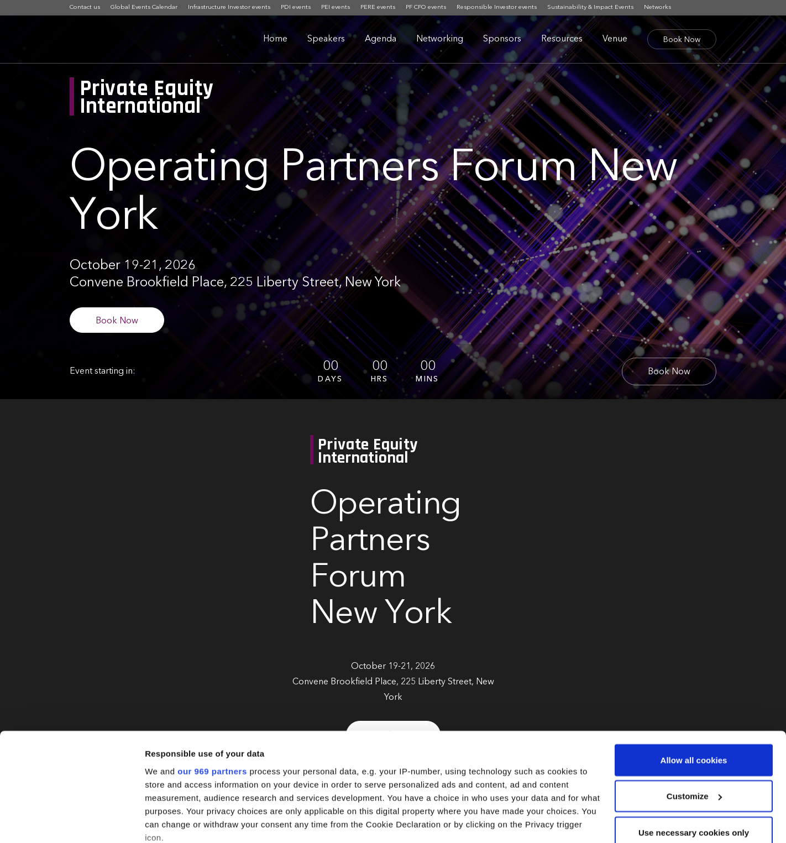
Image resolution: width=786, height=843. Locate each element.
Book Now (681, 40)
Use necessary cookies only (693, 760)
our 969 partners (212, 699)
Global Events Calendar (144, 7)
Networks (657, 7)
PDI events (296, 7)
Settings (161, 821)
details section (531, 792)
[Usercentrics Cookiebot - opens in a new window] (71, 821)
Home (275, 39)
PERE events (377, 7)
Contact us (85, 7)
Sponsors (502, 39)
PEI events (335, 7)
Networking (439, 39)
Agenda (380, 39)
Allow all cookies (694, 688)
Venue (614, 39)
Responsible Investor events (497, 7)
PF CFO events (426, 7)
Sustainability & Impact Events (590, 7)
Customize (694, 724)
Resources (562, 39)
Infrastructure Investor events (229, 7)
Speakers (326, 39)
